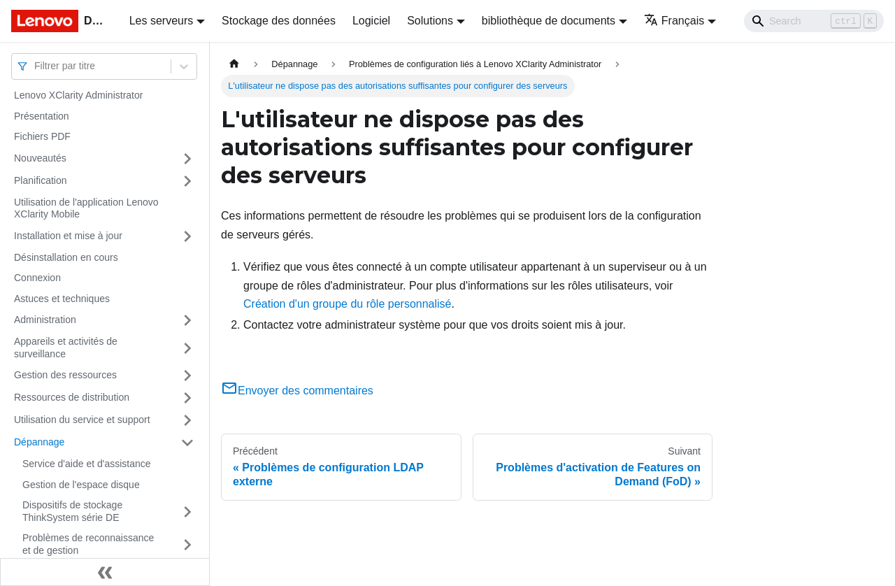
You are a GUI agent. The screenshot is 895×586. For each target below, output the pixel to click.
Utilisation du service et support (82, 419)
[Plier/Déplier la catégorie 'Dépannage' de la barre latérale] (187, 442)
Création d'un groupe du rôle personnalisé (347, 304)
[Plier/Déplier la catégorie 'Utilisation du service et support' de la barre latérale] (187, 420)
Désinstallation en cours (66, 257)
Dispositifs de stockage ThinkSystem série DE (72, 511)
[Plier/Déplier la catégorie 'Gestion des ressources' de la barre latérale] (187, 375)
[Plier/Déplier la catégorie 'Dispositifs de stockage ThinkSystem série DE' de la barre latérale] (187, 511)
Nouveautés (40, 158)
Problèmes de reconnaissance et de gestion (88, 544)
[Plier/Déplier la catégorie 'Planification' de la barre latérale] (187, 181)
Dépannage (39, 442)
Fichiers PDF (42, 136)
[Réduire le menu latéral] (105, 572)
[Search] (814, 21)
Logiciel (371, 21)
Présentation (41, 116)
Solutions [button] (430, 21)
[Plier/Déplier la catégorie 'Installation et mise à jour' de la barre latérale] (187, 236)
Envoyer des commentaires (297, 390)
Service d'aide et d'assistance (86, 463)
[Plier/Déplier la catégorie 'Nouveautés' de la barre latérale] (187, 159)
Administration (45, 319)
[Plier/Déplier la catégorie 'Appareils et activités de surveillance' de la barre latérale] (187, 347)
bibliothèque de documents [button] (548, 21)
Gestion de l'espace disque (81, 484)
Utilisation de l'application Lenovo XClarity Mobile (86, 208)
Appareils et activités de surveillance (65, 347)
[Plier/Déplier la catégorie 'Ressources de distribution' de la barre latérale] (187, 398)
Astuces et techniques (62, 298)
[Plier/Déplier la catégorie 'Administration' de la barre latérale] (187, 320)
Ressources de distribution (71, 397)
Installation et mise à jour (68, 235)
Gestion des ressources (65, 374)
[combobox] (35, 66)
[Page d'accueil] (234, 64)
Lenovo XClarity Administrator (78, 95)
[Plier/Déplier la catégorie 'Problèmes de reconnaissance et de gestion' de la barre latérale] (187, 544)
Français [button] (674, 21)
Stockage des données (279, 21)
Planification (40, 180)
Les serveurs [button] (161, 21)
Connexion (37, 277)
